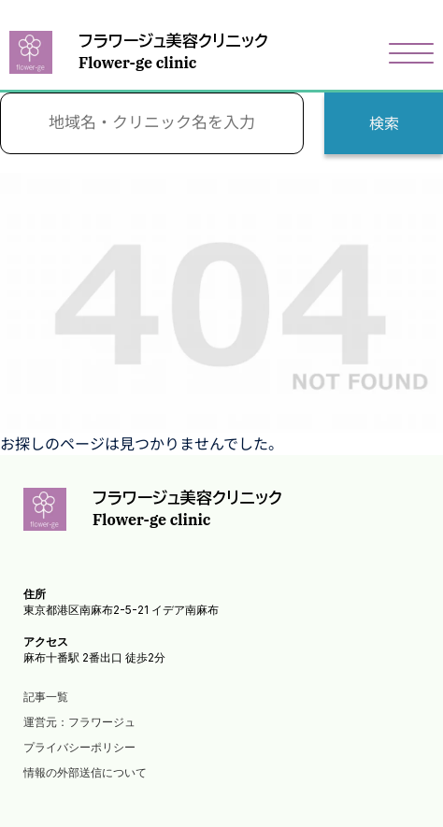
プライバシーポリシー (79, 747)
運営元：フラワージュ (79, 722)
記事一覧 (45, 697)
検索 (384, 123)
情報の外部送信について (85, 772)
